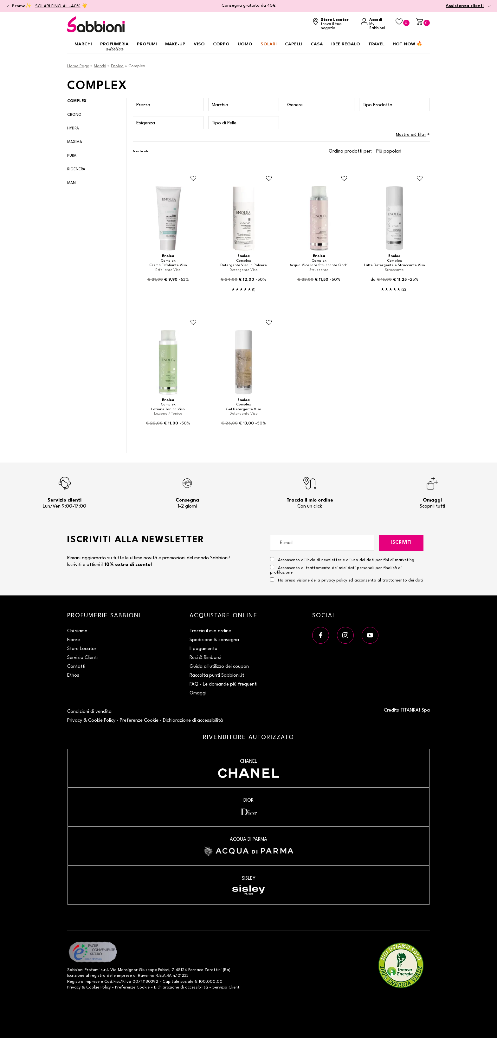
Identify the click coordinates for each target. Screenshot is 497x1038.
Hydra (73, 128)
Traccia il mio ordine (210, 631)
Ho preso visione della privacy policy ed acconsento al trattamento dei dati (350, 580)
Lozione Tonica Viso (168, 409)
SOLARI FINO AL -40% (58, 6)
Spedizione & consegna (214, 640)
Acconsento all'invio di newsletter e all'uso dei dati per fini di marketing (342, 559)
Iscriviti (401, 542)
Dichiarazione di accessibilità (193, 720)
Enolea (117, 66)
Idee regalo (345, 44)
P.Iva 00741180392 (140, 982)
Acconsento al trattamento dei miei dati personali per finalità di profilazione (336, 570)
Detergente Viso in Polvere (243, 265)
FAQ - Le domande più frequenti (223, 684)
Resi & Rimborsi (205, 657)
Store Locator (81, 649)
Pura (71, 156)
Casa (317, 44)
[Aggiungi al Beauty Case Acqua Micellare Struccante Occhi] (344, 178)
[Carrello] (423, 22)
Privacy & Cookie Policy (91, 720)
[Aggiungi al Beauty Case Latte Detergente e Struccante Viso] (419, 178)
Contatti (76, 666)
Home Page (78, 66)
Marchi (83, 44)
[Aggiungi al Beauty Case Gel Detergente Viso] (268, 322)
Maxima (74, 142)
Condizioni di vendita (89, 711)
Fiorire (73, 640)
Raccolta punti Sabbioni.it (217, 675)
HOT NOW (408, 44)
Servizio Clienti (82, 657)
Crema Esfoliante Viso (168, 265)
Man (71, 183)
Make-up (175, 44)
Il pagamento (203, 649)
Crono (74, 115)
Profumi (147, 44)
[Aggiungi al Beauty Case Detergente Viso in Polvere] (268, 178)
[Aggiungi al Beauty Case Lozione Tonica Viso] (193, 322)
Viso (199, 44)
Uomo (245, 44)
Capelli (293, 44)
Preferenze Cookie (139, 720)
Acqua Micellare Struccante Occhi (319, 265)
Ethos (73, 675)
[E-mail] (322, 543)
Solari (269, 44)
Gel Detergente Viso (243, 409)
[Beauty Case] (403, 22)
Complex (77, 101)
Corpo (221, 44)
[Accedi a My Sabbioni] (375, 24)
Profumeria (114, 47)
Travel (376, 44)
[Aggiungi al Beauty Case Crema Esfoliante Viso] (193, 178)
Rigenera (76, 169)
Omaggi (198, 693)
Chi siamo (77, 631)
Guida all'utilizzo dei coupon (219, 666)
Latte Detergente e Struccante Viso (394, 265)
